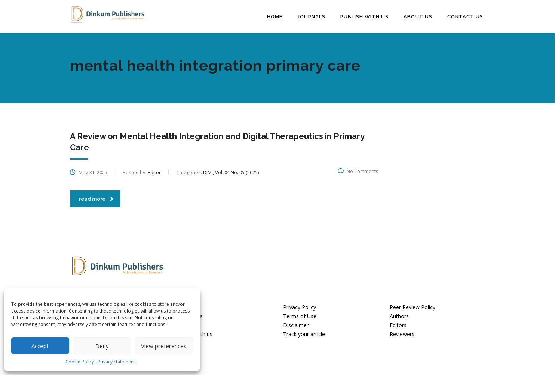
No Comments (358, 170)
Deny (102, 346)
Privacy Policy (299, 307)
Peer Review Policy (412, 307)
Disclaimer (296, 324)
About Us (418, 16)
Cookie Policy (79, 362)
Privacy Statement (116, 362)
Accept (40, 346)
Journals (311, 16)
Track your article (304, 333)
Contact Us (465, 16)
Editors (398, 324)
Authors (399, 316)
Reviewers (402, 333)
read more (96, 199)
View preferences (164, 346)
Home (274, 16)
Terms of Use (299, 316)
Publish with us (364, 16)
